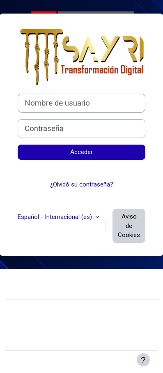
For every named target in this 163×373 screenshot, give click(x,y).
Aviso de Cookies (129, 226)
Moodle (68, 362)
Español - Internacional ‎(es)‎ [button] (56, 217)
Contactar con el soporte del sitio (68, 283)
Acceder (81, 152)
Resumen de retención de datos (54, 326)
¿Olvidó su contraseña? (81, 184)
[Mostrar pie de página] (143, 359)
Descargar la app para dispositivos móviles (69, 339)
